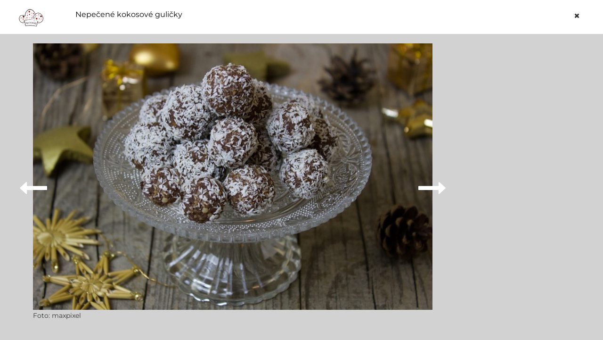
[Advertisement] (524, 184)
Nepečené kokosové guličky (128, 14)
